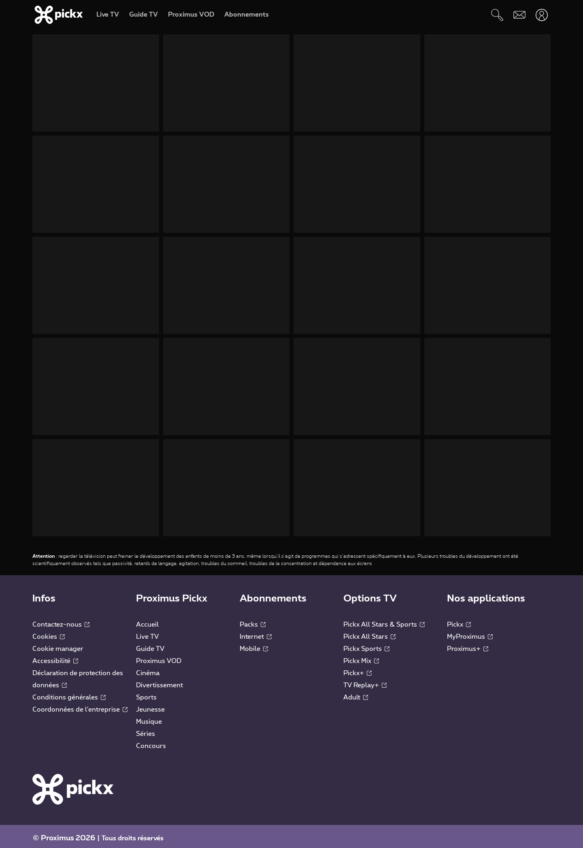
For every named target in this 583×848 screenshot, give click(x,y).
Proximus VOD (158, 657)
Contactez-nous (60, 620)
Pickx (459, 620)
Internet (256, 632)
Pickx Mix (361, 657)
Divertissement (159, 681)
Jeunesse (150, 705)
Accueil (147, 620)
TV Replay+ (365, 681)
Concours (151, 742)
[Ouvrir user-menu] (541, 15)
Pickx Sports (366, 645)
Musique (149, 717)
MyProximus (470, 632)
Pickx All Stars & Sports (384, 620)
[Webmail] (519, 15)
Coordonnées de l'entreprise (80, 705)
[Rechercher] (497, 15)
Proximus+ (467, 645)
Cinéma (148, 669)
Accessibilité (55, 657)
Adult (355, 693)
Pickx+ (357, 669)
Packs (253, 620)
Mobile (254, 645)
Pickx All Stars (369, 632)
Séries (145, 730)
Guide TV (150, 645)
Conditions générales (69, 693)
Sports (146, 693)
